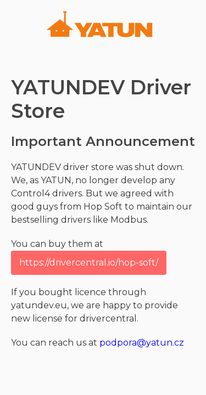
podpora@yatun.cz (141, 342)
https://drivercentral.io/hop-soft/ (88, 262)
